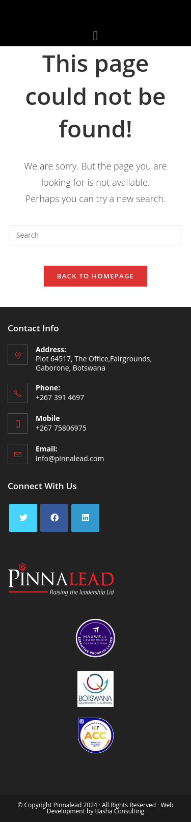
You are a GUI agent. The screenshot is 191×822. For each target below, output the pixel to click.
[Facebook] (54, 518)
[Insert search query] (96, 235)
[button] (95, 36)
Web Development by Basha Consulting (110, 808)
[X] (23, 518)
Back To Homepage (95, 275)
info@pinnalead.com (70, 458)
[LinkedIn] (85, 518)
